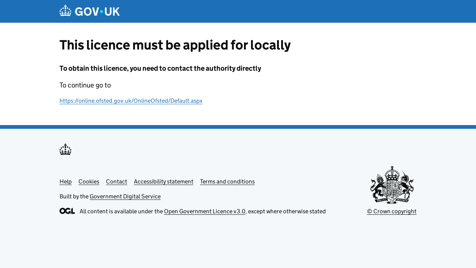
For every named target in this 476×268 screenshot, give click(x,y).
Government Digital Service (125, 196)
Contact (116, 181)
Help (66, 181)
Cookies (88, 181)
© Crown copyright (391, 211)
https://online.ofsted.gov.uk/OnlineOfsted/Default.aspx (131, 100)
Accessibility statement (163, 181)
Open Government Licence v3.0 (204, 211)
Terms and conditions (227, 181)
